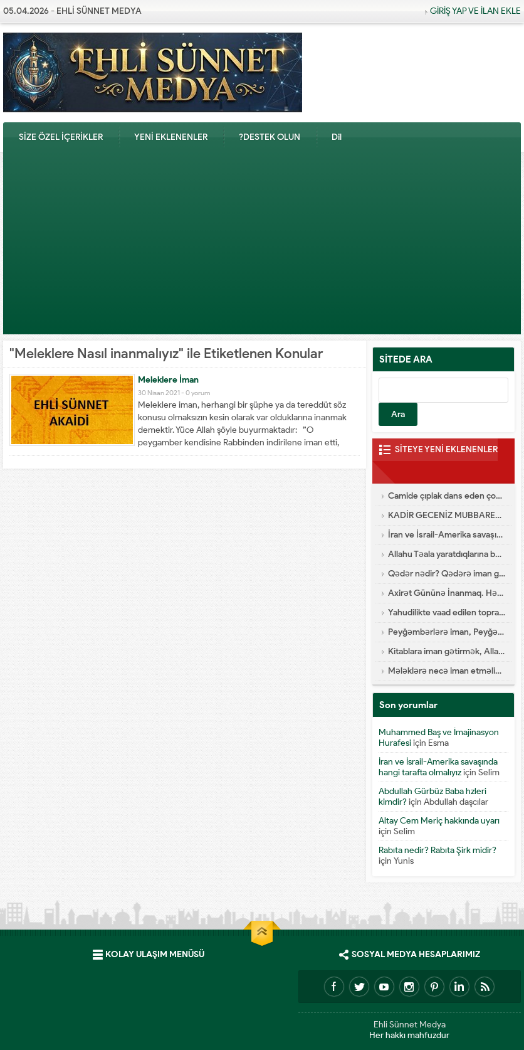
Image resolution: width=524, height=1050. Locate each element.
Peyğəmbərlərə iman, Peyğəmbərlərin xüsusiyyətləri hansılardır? (446, 632)
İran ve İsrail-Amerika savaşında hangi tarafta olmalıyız (446, 534)
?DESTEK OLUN (269, 137)
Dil (337, 137)
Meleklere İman (168, 379)
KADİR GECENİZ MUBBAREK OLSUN (446, 515)
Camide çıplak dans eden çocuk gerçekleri (446, 496)
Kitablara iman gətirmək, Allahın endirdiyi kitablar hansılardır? (446, 651)
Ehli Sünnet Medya (410, 1024)
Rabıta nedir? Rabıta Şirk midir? (437, 850)
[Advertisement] (262, 246)
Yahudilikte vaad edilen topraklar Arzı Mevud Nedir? (446, 612)
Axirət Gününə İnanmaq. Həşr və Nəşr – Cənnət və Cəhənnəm (446, 593)
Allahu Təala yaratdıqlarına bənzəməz (446, 554)
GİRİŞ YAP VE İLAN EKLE (475, 11)
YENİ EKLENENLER (170, 137)
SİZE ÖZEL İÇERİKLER (61, 137)
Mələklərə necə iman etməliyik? (446, 671)
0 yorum (198, 392)
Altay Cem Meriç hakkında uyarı (439, 820)
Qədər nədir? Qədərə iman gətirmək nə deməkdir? (446, 573)
